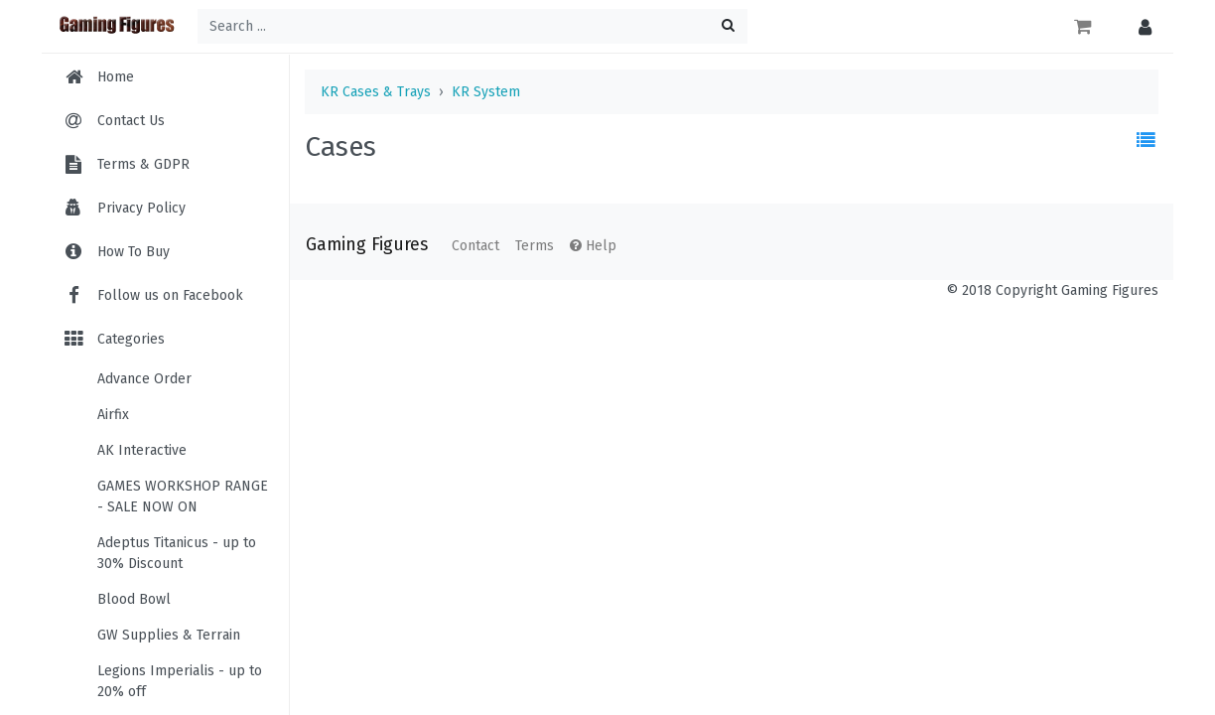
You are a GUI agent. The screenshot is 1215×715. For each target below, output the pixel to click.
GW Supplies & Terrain (168, 635)
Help (593, 245)
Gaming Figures (367, 244)
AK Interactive (142, 450)
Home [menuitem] (115, 77)
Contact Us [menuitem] (131, 120)
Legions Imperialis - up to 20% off (179, 681)
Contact (475, 245)
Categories (113, 339)
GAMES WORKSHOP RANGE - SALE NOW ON (182, 496)
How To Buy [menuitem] (133, 251)
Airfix (113, 414)
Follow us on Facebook (152, 295)
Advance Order (144, 378)
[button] (1140, 26)
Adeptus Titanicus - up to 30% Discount (176, 553)
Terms (534, 245)
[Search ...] (472, 26)
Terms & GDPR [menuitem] (143, 164)
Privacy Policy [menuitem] (141, 208)
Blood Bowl (134, 599)
